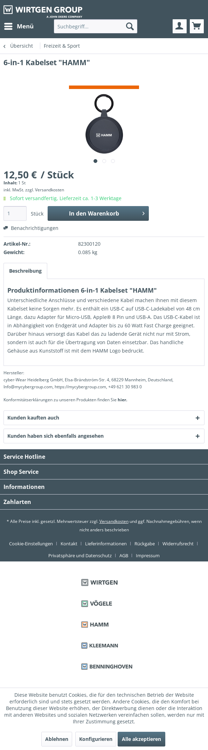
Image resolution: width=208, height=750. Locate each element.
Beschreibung (25, 270)
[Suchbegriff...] (95, 26)
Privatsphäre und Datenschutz (80, 555)
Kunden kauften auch (33, 417)
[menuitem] (18, 26)
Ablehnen (56, 739)
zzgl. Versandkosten (44, 190)
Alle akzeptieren (141, 739)
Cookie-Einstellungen (31, 543)
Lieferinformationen (106, 543)
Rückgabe (144, 543)
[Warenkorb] (197, 26)
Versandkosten (114, 521)
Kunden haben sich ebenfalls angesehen (55, 435)
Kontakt (69, 543)
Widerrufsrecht (178, 543)
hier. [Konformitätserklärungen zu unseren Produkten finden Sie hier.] (122, 400)
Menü (19, 25)
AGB (123, 555)
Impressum (148, 555)
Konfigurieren (95, 739)
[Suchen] (130, 26)
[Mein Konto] (180, 26)
